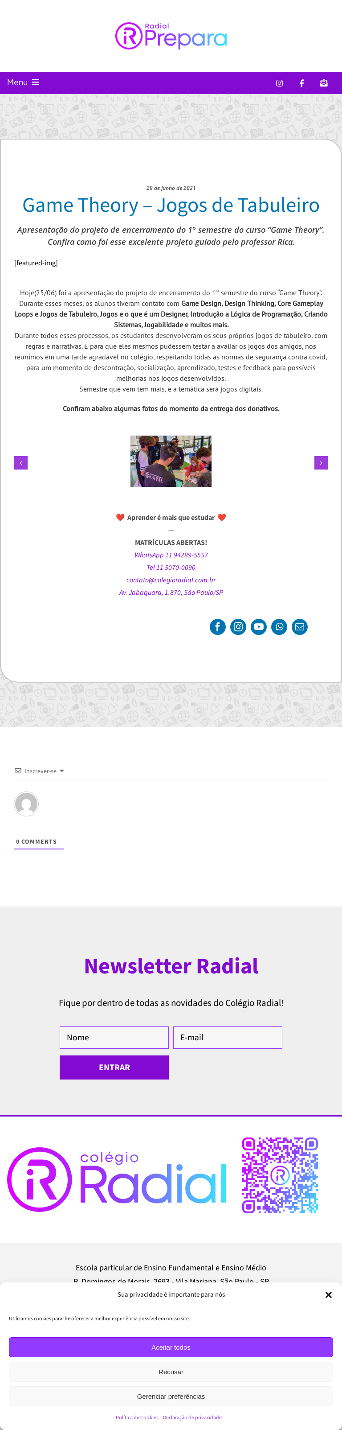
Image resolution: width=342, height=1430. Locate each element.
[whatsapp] (279, 627)
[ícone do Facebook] (301, 83)
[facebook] (218, 627)
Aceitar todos (171, 1347)
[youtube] (259, 627)
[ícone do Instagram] (279, 83)
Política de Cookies (137, 1418)
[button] (328, 1294)
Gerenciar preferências (171, 1396)
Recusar (171, 1372)
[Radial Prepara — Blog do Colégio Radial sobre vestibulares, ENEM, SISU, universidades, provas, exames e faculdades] (171, 35)
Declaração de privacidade (192, 1418)
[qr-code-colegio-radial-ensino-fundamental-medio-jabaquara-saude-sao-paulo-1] (280, 1141)
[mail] (300, 627)
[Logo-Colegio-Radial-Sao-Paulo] (116, 1151)
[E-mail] (227, 1037)
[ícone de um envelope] (324, 83)
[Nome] (114, 1037)
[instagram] (238, 627)
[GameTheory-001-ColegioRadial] (171, 440)
